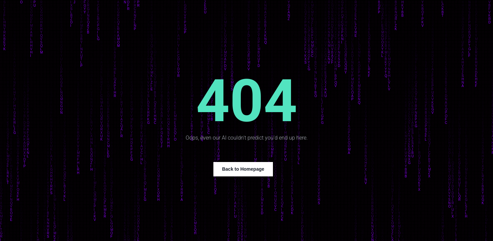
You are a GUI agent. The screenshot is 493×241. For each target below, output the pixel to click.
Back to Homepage (243, 169)
